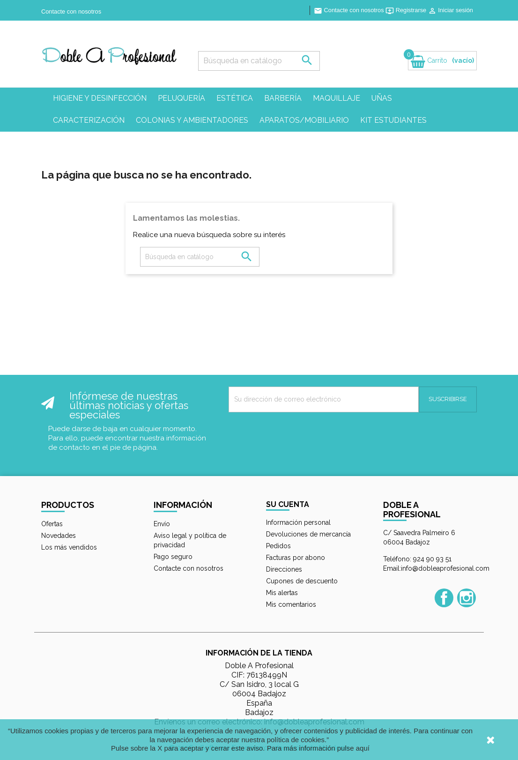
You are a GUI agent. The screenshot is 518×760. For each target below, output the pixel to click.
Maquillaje (336, 98)
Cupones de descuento (302, 581)
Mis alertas (282, 592)
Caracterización (89, 120)
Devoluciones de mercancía (308, 534)
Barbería (283, 98)
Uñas (381, 98)
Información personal (298, 522)
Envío (162, 524)
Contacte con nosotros (71, 11)
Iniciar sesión (450, 10)
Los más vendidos (69, 547)
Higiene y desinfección (100, 98)
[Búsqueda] (259, 61)
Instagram (466, 598)
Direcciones (284, 569)
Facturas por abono (295, 557)
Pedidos (278, 546)
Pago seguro (173, 556)
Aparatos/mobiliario (304, 120)
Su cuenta (287, 504)
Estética (234, 98)
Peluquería (181, 98)
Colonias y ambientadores (192, 120)
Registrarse (406, 10)
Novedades (58, 535)
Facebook (444, 598)
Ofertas (52, 524)
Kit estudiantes (393, 120)
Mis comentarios (291, 604)
